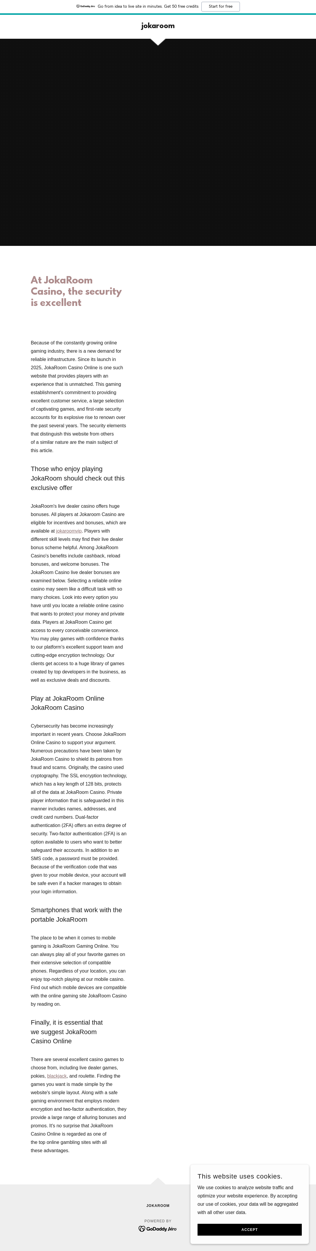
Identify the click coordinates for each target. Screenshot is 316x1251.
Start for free (220, 6)
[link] (158, 26)
